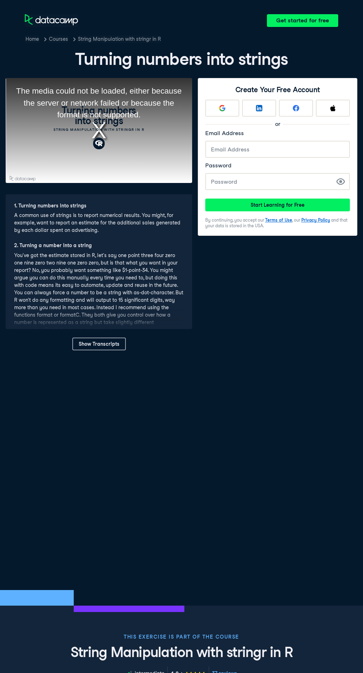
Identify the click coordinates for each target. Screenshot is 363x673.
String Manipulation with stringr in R (119, 39)
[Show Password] (340, 181)
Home (32, 39)
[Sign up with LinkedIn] (259, 108)
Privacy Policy (315, 220)
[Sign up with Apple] (333, 108)
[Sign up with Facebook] (296, 108)
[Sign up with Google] (222, 108)
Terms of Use (278, 220)
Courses (58, 39)
